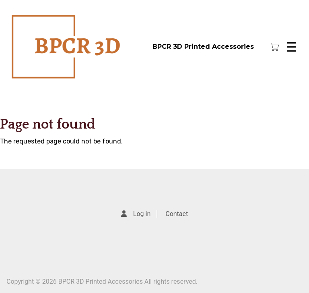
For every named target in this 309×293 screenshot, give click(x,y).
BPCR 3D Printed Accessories (203, 46)
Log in (141, 214)
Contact (176, 214)
